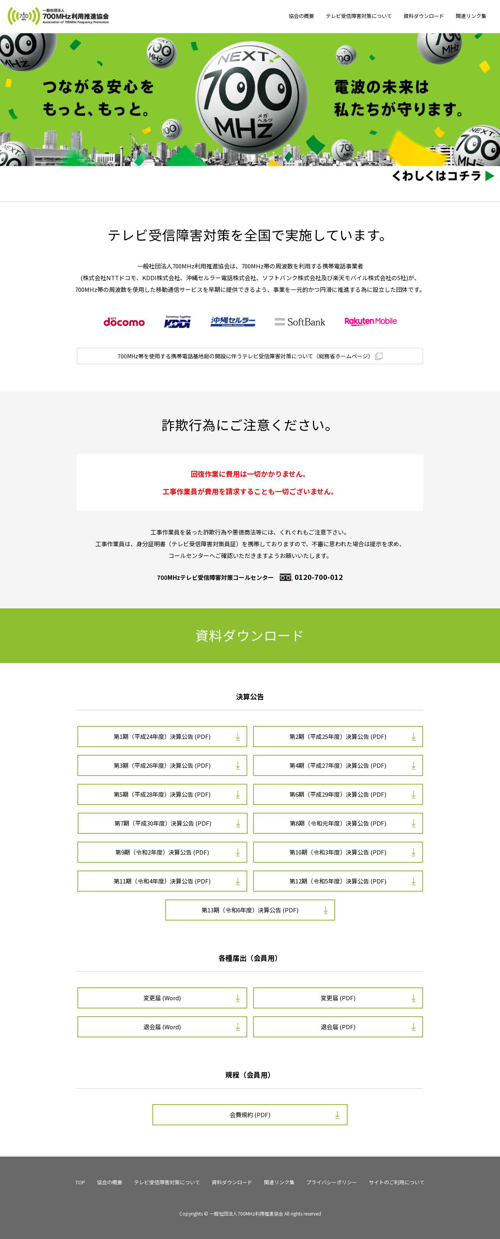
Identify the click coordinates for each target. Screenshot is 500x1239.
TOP (80, 1182)
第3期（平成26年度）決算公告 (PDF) (162, 765)
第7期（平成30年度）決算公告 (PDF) (162, 823)
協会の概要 (301, 16)
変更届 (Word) (162, 998)
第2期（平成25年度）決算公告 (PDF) (337, 736)
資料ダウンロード (424, 16)
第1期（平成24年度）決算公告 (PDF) (162, 736)
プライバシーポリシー (331, 1182)
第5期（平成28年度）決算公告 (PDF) (162, 794)
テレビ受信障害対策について (359, 16)
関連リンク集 (471, 16)
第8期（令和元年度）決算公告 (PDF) (338, 823)
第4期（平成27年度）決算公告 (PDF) (337, 765)
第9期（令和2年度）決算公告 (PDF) (162, 852)
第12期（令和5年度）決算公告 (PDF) (337, 881)
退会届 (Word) (162, 1027)
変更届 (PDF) (338, 998)
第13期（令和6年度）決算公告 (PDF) (250, 910)
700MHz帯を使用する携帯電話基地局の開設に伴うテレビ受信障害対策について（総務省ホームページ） (250, 356)
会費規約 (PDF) (250, 1114)
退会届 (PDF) (338, 1027)
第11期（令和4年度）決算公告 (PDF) (162, 881)
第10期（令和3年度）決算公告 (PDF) (337, 852)
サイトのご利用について (397, 1182)
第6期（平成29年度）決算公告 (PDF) (337, 794)
